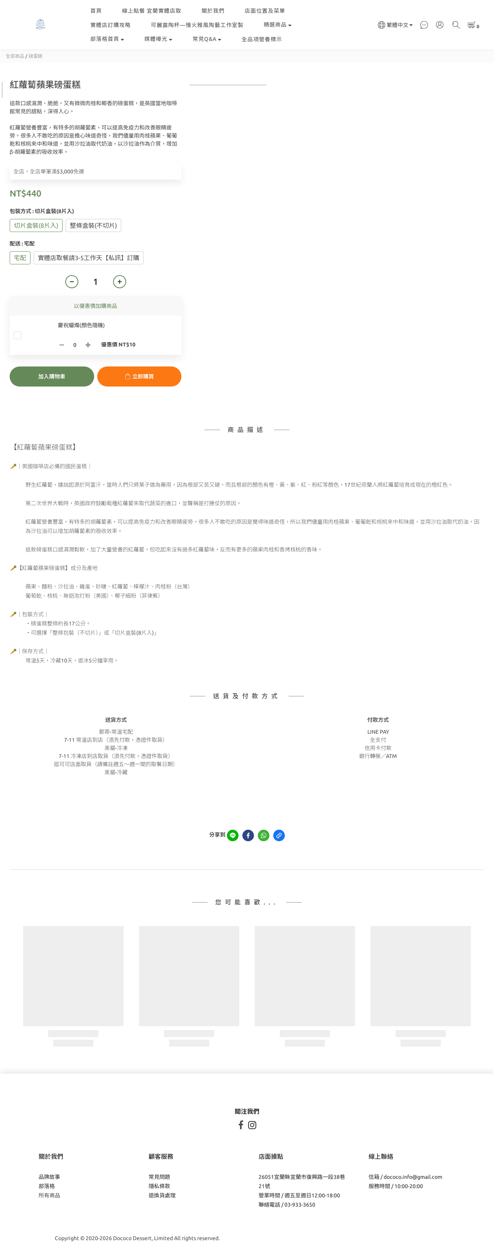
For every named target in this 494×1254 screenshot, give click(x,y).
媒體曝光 (158, 39)
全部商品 (15, 56)
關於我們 (213, 11)
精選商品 (278, 25)
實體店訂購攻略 (110, 25)
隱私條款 (159, 1186)
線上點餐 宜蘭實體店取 (151, 11)
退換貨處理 (162, 1195)
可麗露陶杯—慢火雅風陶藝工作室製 (197, 25)
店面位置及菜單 (265, 11)
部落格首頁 (107, 39)
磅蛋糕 (35, 56)
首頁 (96, 11)
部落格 (47, 1186)
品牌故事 (49, 1177)
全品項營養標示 (262, 39)
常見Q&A (207, 39)
